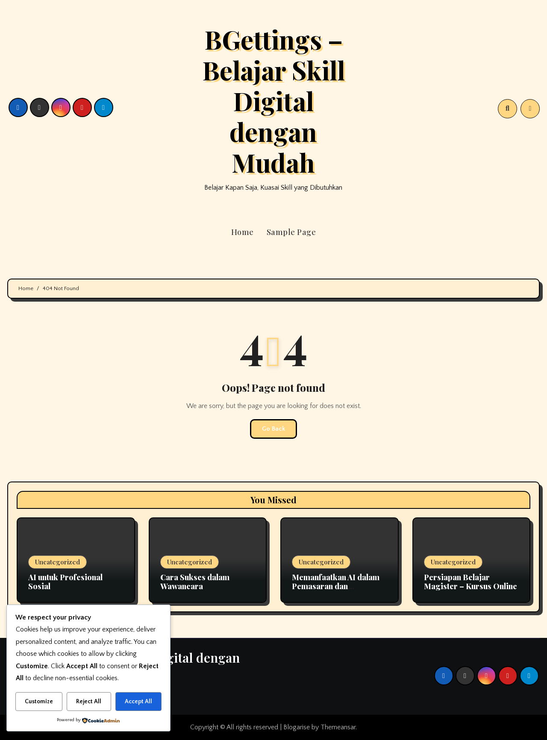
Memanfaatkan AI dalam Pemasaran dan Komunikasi (335, 586)
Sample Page (291, 232)
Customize (39, 701)
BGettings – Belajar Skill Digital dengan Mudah (273, 100)
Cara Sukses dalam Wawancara (194, 582)
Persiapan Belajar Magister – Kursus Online (470, 582)
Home (242, 232)
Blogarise (296, 727)
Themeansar (338, 727)
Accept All (138, 701)
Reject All (88, 701)
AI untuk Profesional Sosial (65, 582)
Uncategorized (57, 562)
